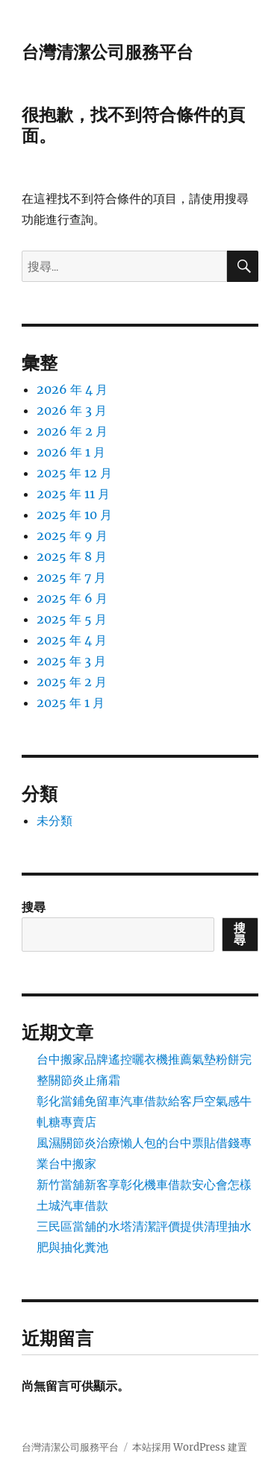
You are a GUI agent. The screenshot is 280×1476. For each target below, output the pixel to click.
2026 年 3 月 (72, 410)
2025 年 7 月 (71, 577)
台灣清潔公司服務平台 (107, 52)
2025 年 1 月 (71, 702)
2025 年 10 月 (74, 514)
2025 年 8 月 (72, 556)
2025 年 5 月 (72, 619)
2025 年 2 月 (72, 681)
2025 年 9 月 (72, 535)
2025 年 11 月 (73, 493)
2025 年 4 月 (72, 639)
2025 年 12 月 (74, 472)
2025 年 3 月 (71, 660)
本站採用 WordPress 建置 (189, 1447)
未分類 (54, 820)
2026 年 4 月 (72, 389)
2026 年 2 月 (72, 431)
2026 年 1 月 (71, 452)
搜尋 (34, 906)
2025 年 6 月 (72, 598)
